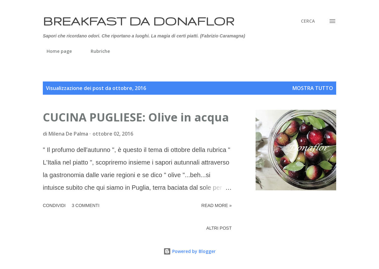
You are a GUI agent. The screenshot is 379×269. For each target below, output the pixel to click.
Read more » (216, 205)
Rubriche (96, 51)
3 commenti (85, 205)
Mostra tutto (312, 88)
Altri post (219, 228)
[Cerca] (308, 21)
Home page (55, 51)
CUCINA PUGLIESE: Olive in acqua (136, 117)
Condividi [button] (54, 205)
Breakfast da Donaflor (138, 21)
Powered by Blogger (189, 251)
